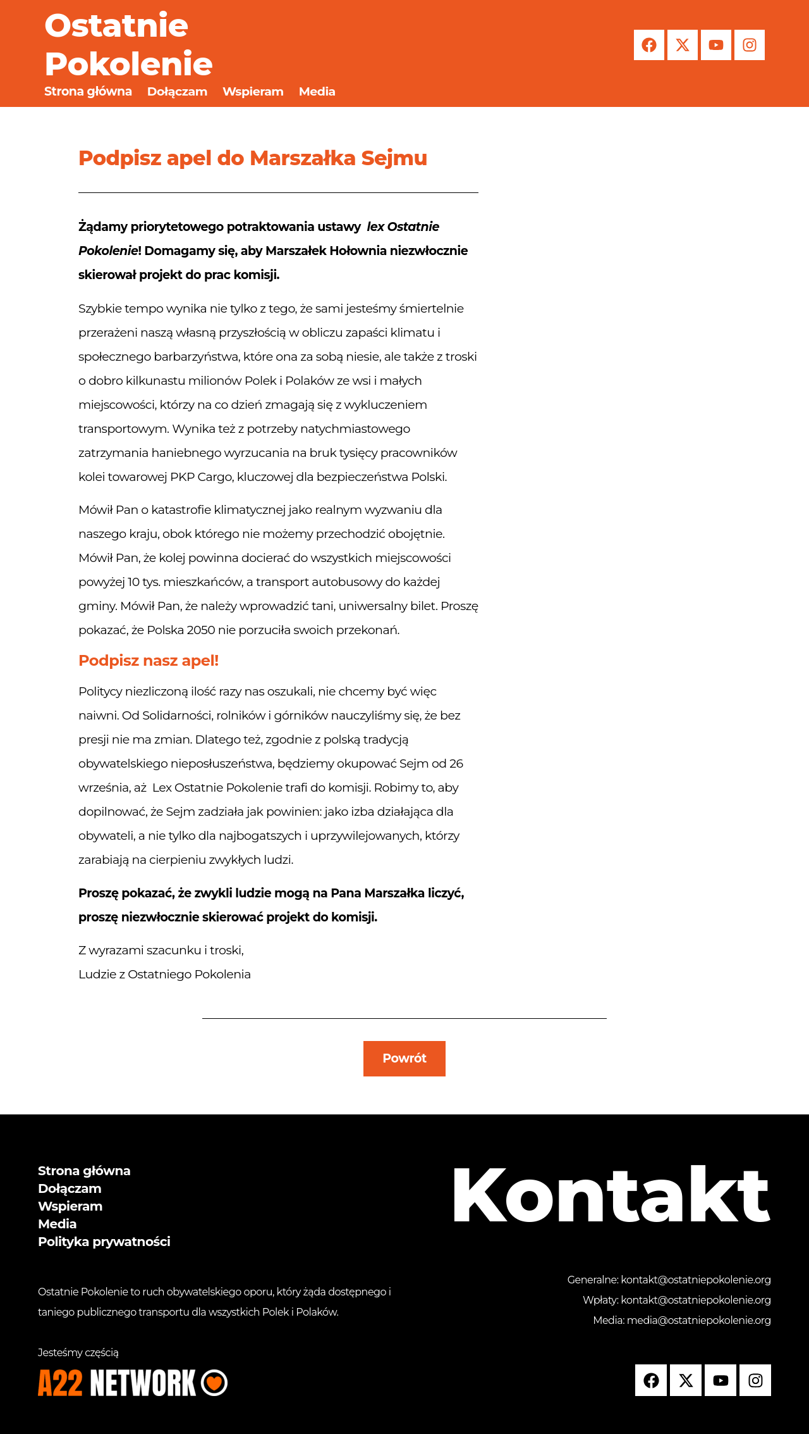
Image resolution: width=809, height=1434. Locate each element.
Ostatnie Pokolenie (128, 45)
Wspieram (253, 91)
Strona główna (88, 91)
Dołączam (177, 91)
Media (317, 91)
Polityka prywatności (104, 1241)
